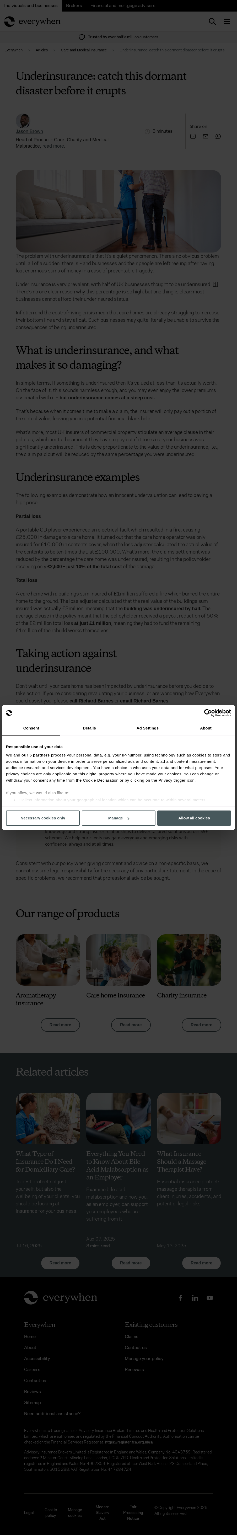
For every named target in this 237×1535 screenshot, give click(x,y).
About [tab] (206, 728)
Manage (118, 818)
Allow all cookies (194, 818)
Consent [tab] (31, 728)
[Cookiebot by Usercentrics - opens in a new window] (208, 713)
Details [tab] (89, 728)
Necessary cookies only (42, 818)
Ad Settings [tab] (148, 728)
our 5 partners (35, 755)
